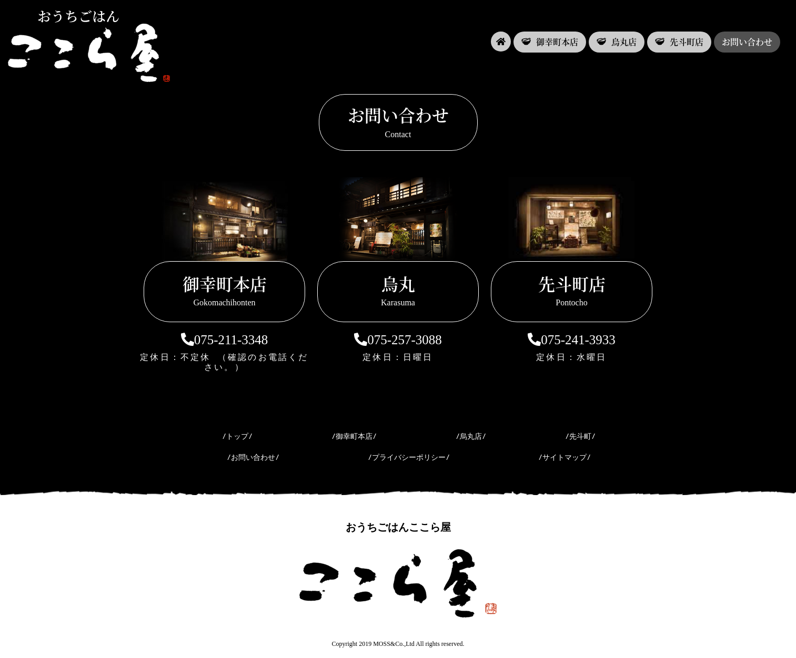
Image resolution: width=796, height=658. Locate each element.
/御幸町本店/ (354, 436)
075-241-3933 (572, 340)
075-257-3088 (398, 340)
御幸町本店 (549, 42)
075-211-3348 (224, 340)
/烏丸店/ (471, 436)
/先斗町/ (580, 436)
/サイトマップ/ (564, 457)
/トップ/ (237, 436)
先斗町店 (679, 42)
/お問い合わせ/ (253, 457)
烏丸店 (617, 42)
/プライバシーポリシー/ (409, 457)
